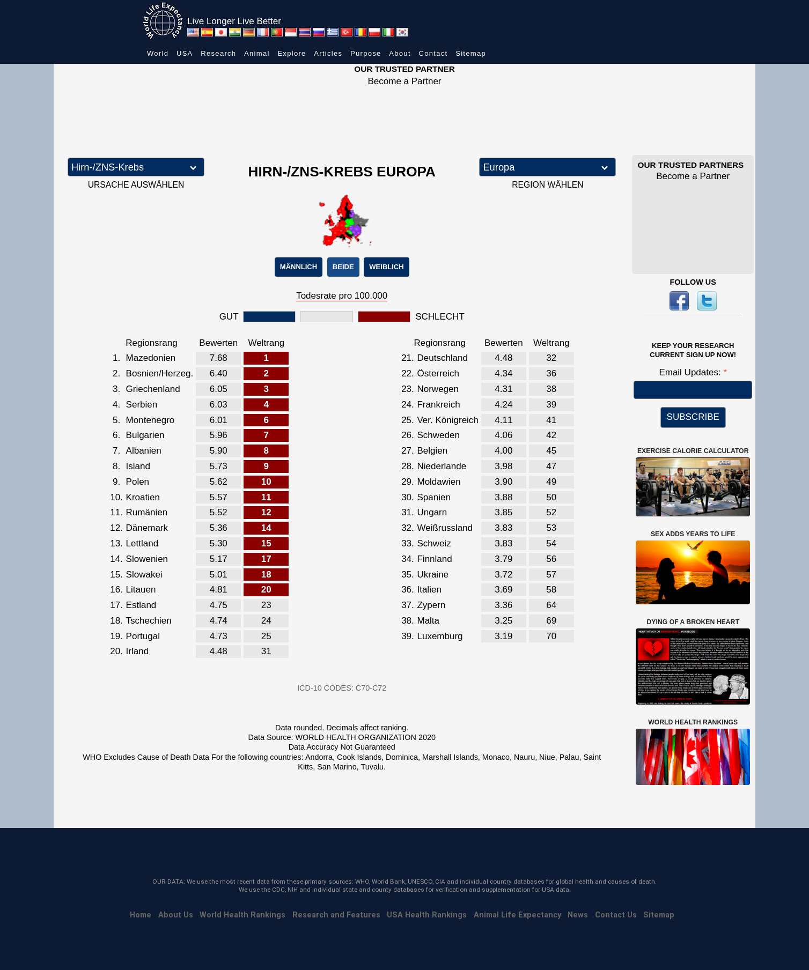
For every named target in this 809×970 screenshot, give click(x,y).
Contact (433, 53)
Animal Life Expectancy (517, 915)
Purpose (365, 53)
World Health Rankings (242, 915)
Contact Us (616, 915)
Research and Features (336, 915)
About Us (175, 915)
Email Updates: (691, 372)
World (157, 53)
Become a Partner (404, 81)
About (399, 53)
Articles (328, 53)
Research (218, 53)
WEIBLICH (386, 267)
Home (140, 915)
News (578, 915)
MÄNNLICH (298, 267)
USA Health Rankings (427, 915)
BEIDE (343, 267)
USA (184, 53)
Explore (291, 53)
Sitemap (470, 53)
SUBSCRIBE (693, 417)
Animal (257, 53)
